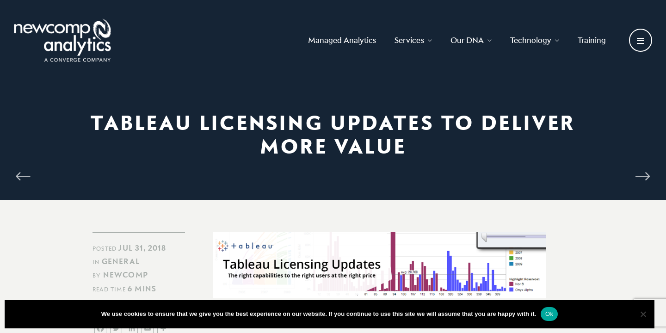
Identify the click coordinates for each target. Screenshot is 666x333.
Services (413, 40)
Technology (534, 40)
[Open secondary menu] (640, 40)
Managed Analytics (342, 40)
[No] (643, 314)
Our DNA (471, 40)
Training (592, 40)
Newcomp (125, 274)
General (121, 261)
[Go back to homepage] (62, 40)
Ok (549, 313)
